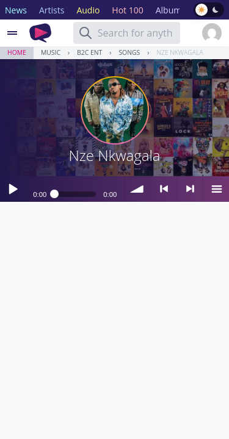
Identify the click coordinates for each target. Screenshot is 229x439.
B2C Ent (89, 52)
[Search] (85, 33)
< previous (163, 189)
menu (216, 189)
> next (190, 189)
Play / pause (13, 189)
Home (16, 52)
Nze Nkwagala (179, 52)
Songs (129, 52)
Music (50, 52)
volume (137, 189)
